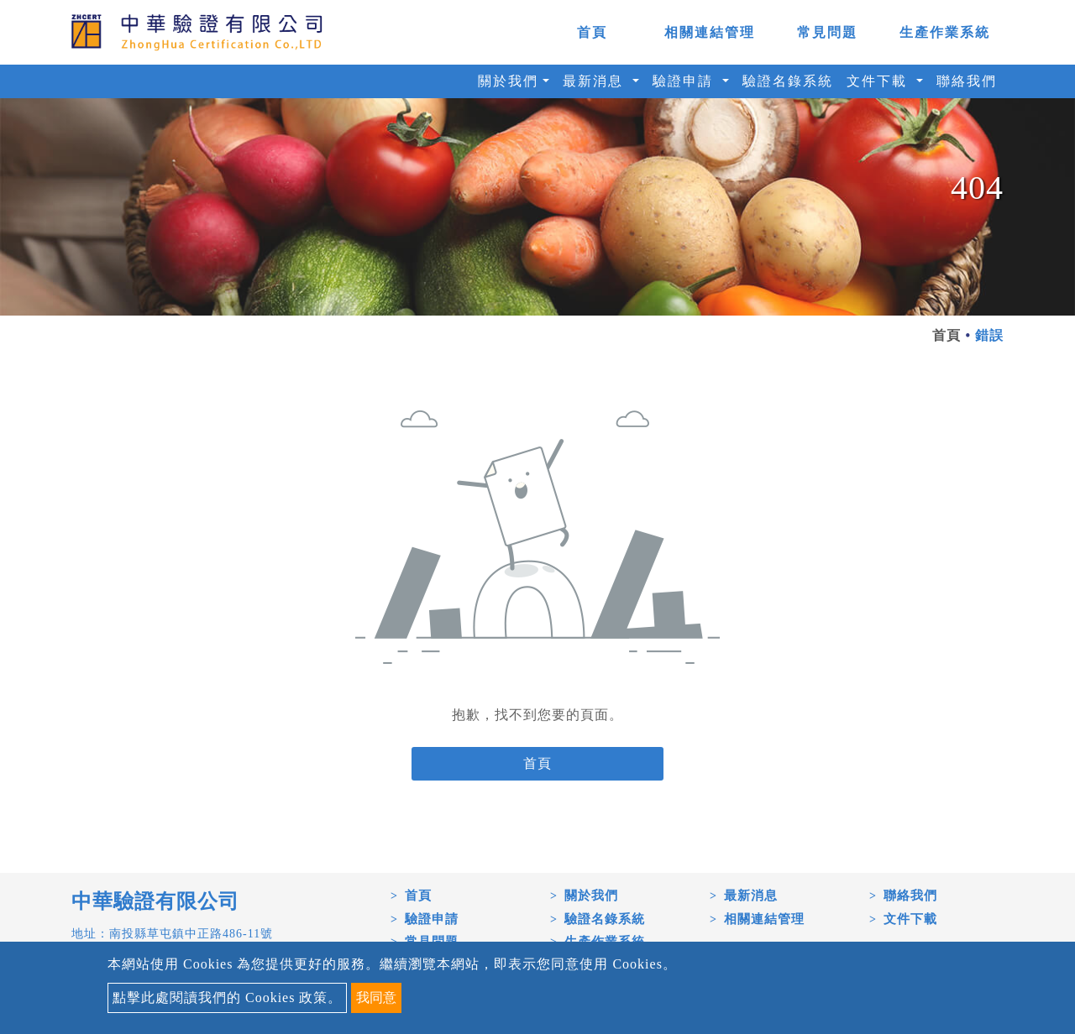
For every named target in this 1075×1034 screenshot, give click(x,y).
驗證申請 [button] (685, 81)
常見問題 (827, 32)
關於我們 (591, 895)
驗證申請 (432, 919)
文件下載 (910, 919)
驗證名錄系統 (787, 81)
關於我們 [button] (508, 81)
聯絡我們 (966, 81)
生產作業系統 (944, 32)
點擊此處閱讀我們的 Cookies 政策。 (227, 997)
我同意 (376, 997)
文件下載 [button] (879, 81)
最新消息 (751, 895)
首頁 (592, 32)
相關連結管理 (709, 32)
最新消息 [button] (595, 81)
